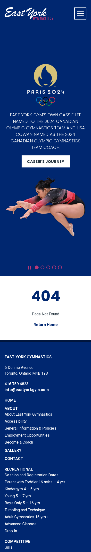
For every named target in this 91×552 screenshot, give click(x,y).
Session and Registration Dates (31, 475)
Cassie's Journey (45, 161)
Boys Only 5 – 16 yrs (22, 503)
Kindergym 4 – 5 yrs (22, 489)
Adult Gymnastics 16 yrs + (27, 517)
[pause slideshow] (29, 267)
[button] (37, 267)
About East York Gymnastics (28, 414)
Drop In (11, 531)
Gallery (13, 450)
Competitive (17, 541)
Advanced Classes (20, 524)
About (11, 408)
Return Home (45, 324)
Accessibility (16, 421)
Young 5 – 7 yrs (18, 496)
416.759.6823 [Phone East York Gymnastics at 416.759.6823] (16, 384)
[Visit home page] (29, 13)
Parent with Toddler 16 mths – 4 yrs (35, 482)
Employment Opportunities (27, 435)
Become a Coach (19, 442)
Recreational (19, 469)
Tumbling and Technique (25, 510)
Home (10, 400)
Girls (8, 547)
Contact (14, 458)
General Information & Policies (30, 428)
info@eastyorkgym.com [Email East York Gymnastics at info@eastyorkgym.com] (27, 389)
